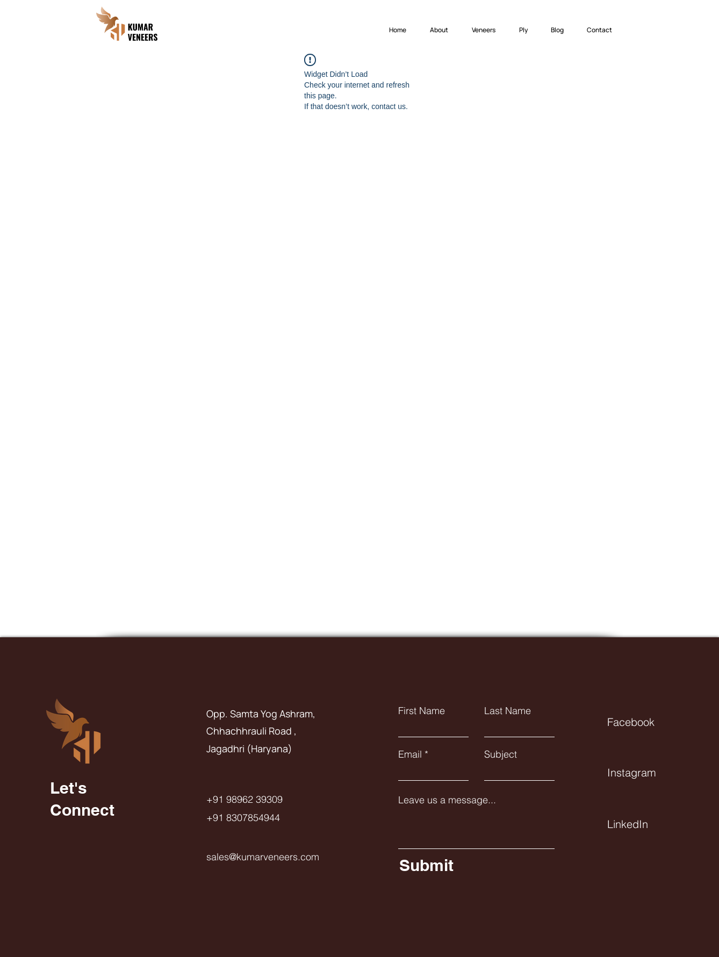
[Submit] (474, 865)
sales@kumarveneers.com (262, 857)
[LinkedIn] (645, 823)
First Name (421, 711)
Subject (500, 754)
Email (410, 754)
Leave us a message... (447, 800)
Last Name (507, 711)
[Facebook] (645, 721)
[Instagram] (645, 772)
